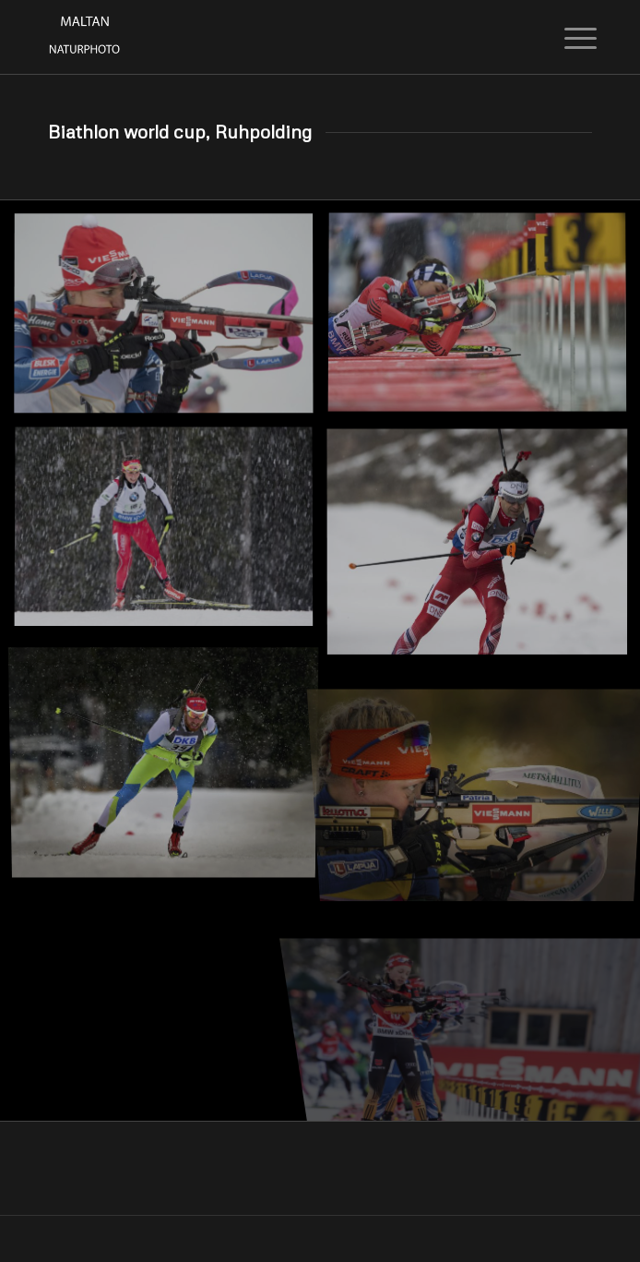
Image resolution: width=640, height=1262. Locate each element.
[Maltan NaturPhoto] (265, 37)
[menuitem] (566, 39)
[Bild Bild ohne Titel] (170, 321)
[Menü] (566, 39)
